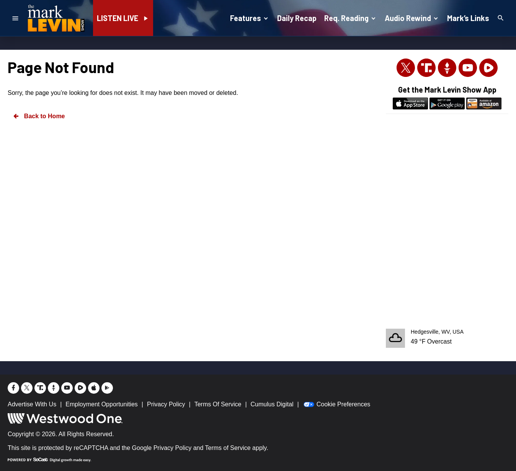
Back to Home (38, 116)
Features (249, 18)
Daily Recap (297, 18)
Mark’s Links (468, 18)
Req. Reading (350, 18)
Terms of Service (228, 448)
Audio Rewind (412, 18)
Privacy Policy (172, 448)
